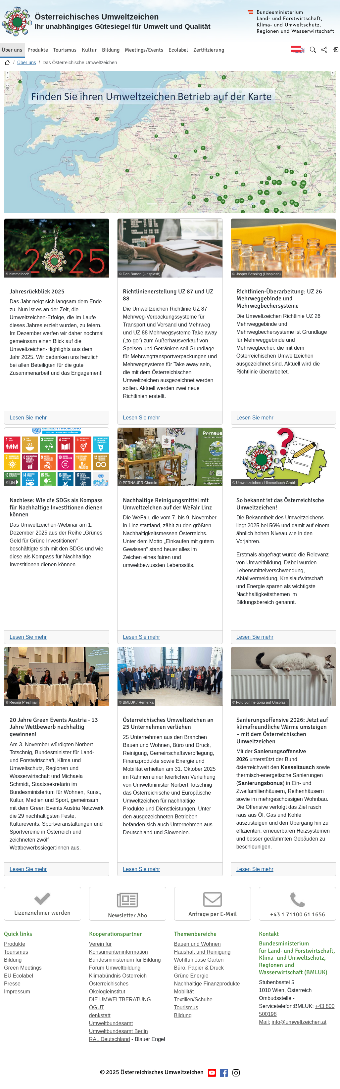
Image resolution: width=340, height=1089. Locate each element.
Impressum (17, 991)
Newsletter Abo (127, 915)
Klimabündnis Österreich (118, 976)
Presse (12, 983)
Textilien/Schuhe (193, 999)
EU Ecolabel (18, 976)
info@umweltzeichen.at (298, 1022)
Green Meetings (23, 968)
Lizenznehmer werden (42, 912)
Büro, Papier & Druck (199, 968)
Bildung (13, 960)
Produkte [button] (37, 50)
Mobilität (184, 991)
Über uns (26, 62)
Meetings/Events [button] (144, 50)
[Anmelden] (335, 50)
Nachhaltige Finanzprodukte (207, 983)
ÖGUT (96, 1007)
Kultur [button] (89, 50)
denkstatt (100, 1015)
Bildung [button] (111, 50)
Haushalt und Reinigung (202, 952)
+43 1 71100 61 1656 (297, 914)
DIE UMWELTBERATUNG (120, 999)
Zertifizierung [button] (208, 50)
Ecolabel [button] (178, 50)
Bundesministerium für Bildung (125, 960)
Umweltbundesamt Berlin (118, 1031)
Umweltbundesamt (111, 1023)
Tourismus (16, 952)
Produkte (14, 944)
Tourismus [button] (64, 50)
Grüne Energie (191, 976)
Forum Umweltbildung (115, 968)
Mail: (264, 1022)
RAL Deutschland (109, 1039)
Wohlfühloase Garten (199, 960)
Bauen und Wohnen (197, 944)
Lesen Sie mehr (28, 417)
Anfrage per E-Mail (212, 914)
